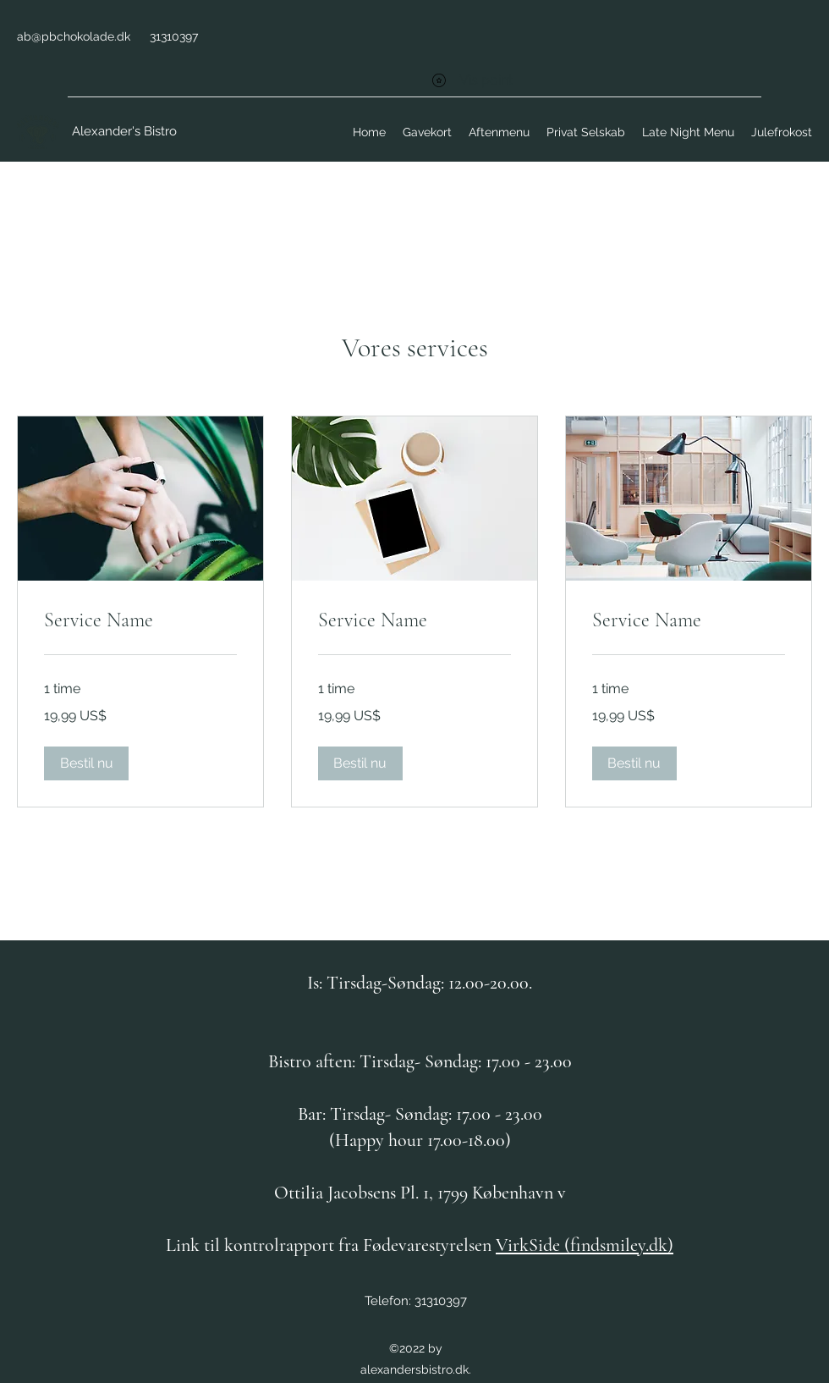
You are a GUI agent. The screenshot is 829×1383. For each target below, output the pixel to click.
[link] (140, 620)
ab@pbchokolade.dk (73, 36)
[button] (86, 763)
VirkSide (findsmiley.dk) (584, 1245)
